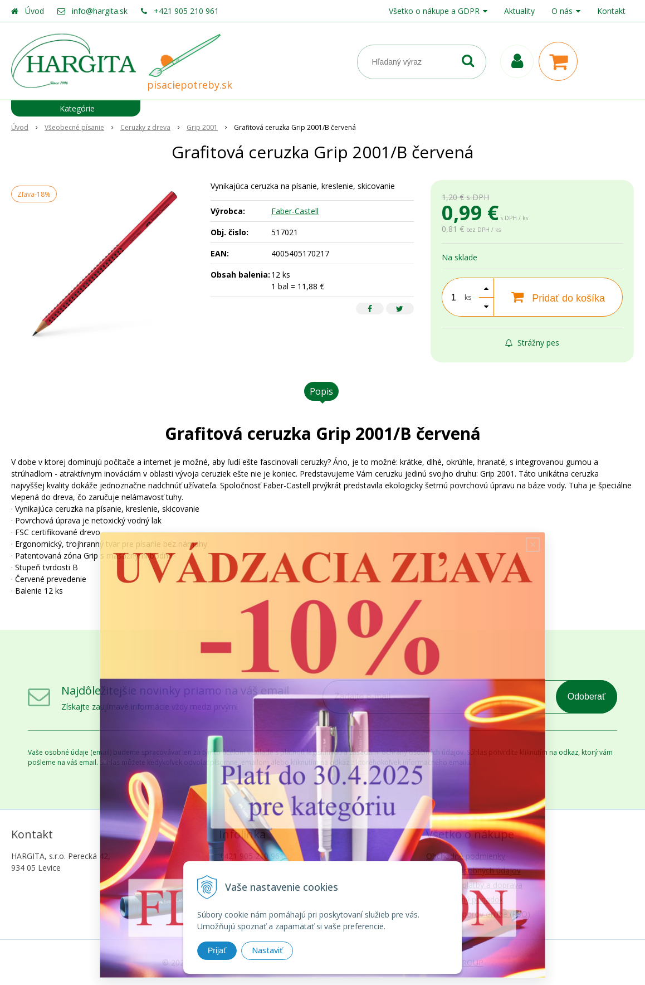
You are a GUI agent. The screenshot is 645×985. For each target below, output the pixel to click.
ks (468, 297)
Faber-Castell (295, 211)
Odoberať (586, 696)
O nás (562, 11)
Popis (321, 391)
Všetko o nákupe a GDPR (434, 11)
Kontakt (611, 11)
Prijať (217, 950)
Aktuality (519, 11)
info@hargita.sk (100, 11)
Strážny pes (532, 342)
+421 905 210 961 (186, 11)
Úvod (34, 11)
